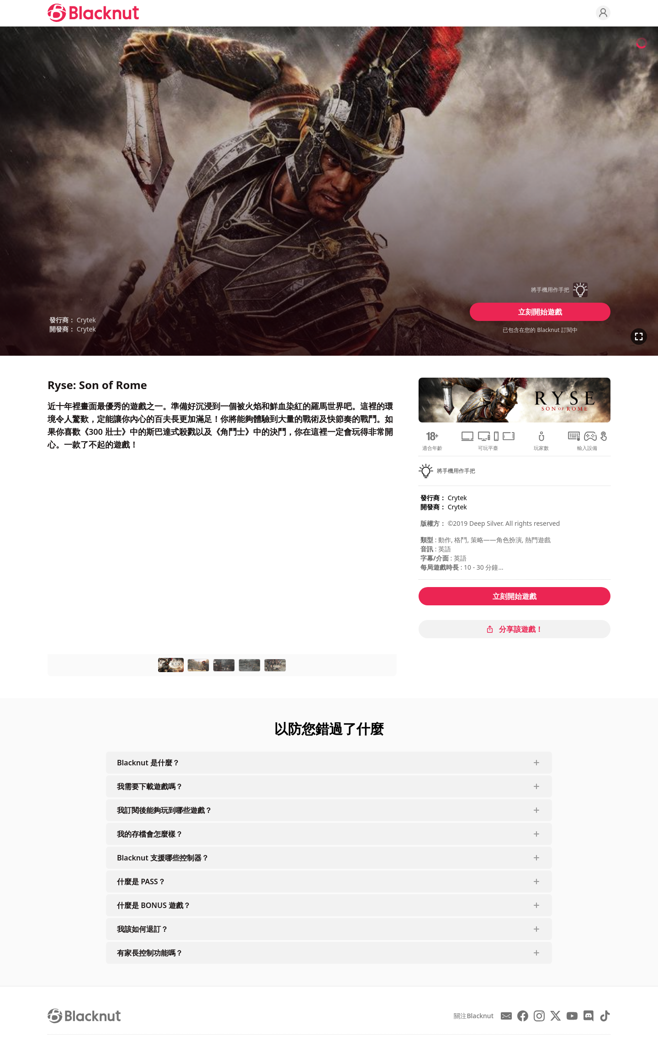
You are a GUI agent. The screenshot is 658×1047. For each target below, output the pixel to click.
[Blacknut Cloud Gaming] (93, 13)
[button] (540, 290)
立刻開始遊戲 (540, 312)
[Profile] (603, 12)
